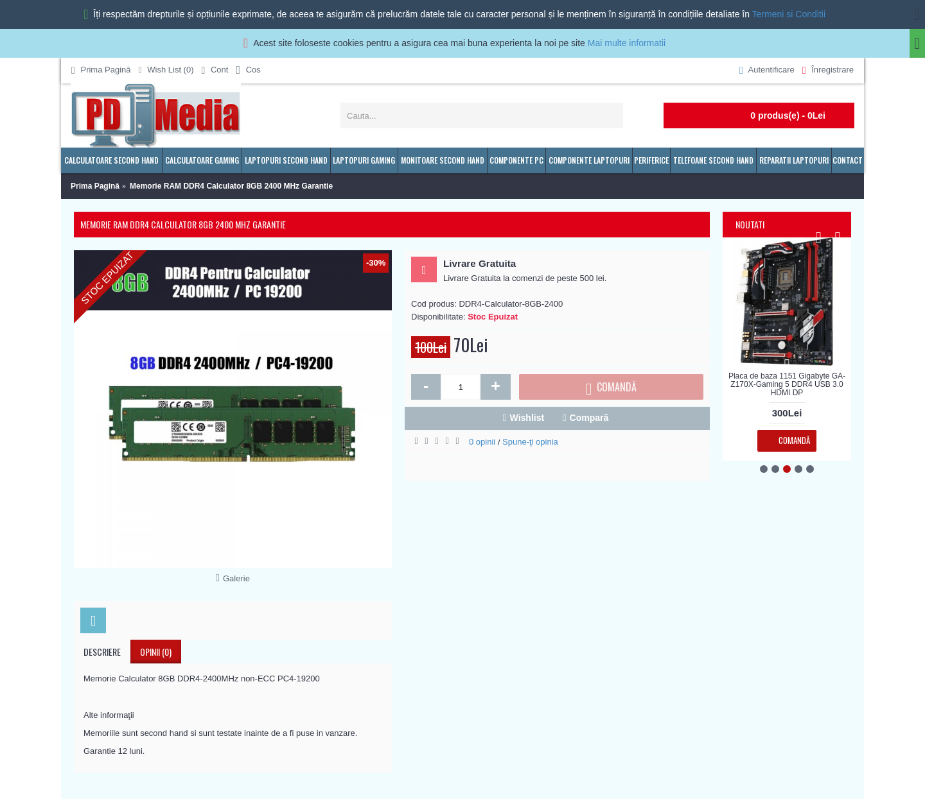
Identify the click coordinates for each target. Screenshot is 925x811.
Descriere (102, 651)
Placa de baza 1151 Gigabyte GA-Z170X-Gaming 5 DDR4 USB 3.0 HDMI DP (786, 384)
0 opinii (482, 442)
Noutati (750, 224)
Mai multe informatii (626, 43)
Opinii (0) (156, 651)
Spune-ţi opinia (530, 442)
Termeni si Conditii (788, 14)
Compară (589, 418)
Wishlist (527, 418)
